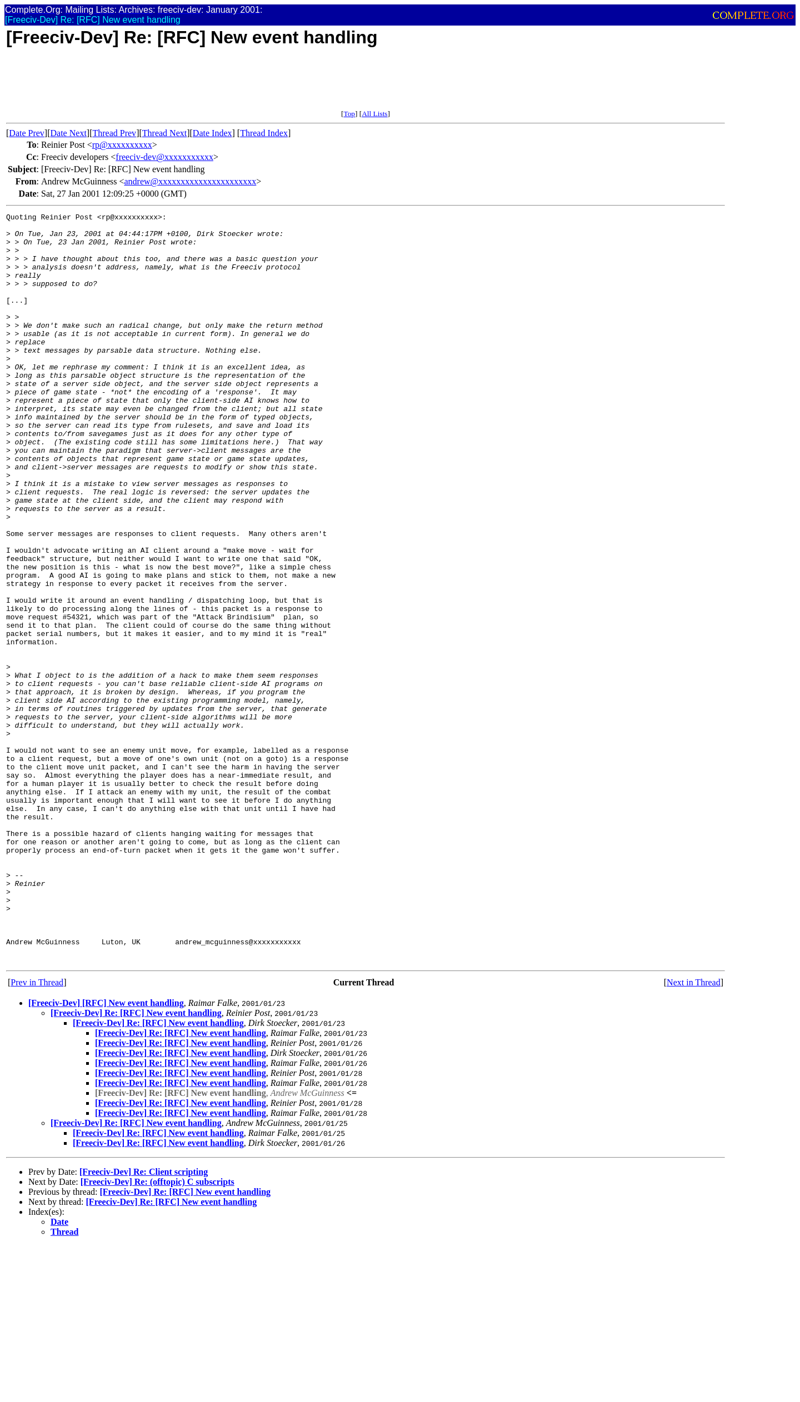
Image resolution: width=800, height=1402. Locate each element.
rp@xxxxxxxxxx (122, 144)
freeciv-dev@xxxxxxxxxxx (164, 157)
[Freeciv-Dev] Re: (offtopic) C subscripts (157, 1331)
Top (349, 113)
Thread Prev (114, 133)
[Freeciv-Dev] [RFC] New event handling (106, 1153)
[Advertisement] (208, 84)
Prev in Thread (37, 1132)
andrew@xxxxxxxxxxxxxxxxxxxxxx (190, 181)
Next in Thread (694, 1132)
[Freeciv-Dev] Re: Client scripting (143, 1321)
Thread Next (164, 133)
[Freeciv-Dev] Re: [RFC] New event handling (136, 1163)
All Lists (374, 113)
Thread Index (264, 133)
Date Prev (26, 133)
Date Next (69, 133)
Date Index (212, 133)
